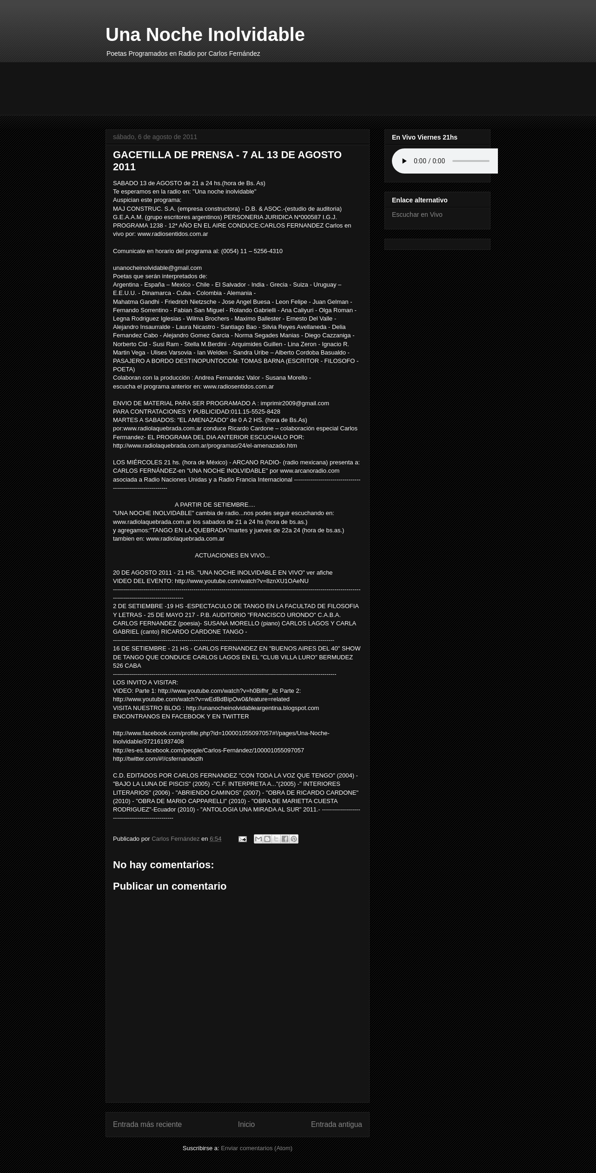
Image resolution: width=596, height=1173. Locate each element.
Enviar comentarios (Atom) (256, 1148)
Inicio (246, 1124)
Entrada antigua (336, 1124)
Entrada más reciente (147, 1124)
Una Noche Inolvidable (205, 34)
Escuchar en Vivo (417, 214)
